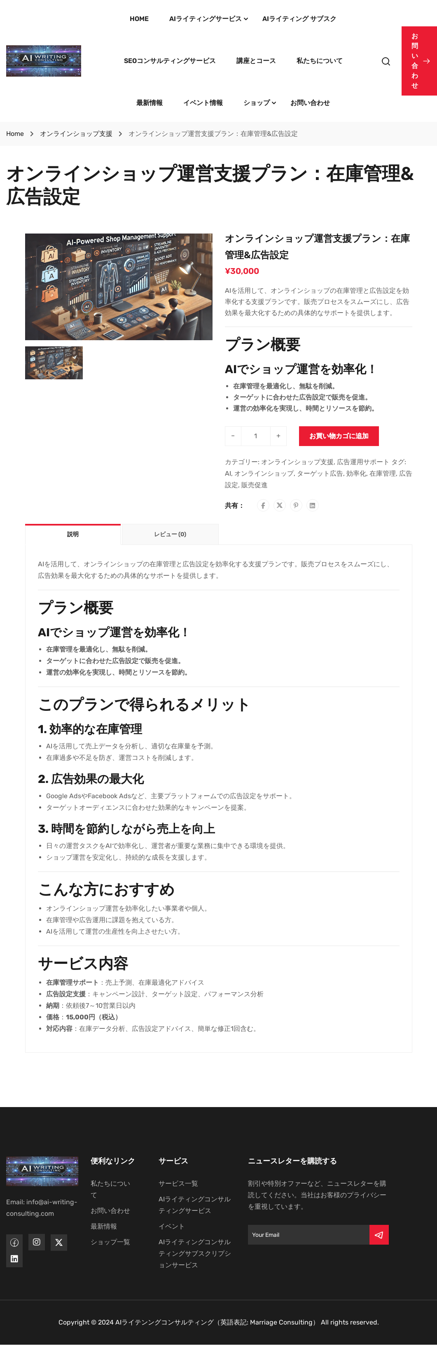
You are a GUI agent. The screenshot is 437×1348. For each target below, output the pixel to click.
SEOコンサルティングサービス (170, 61)
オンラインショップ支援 (76, 134)
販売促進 (254, 485)
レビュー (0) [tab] (170, 534)
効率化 (356, 473)
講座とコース (256, 61)
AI (228, 473)
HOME (139, 19)
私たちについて (320, 61)
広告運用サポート (363, 462)
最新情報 (149, 103)
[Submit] (379, 1235)
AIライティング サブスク (299, 19)
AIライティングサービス (205, 19)
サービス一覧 (178, 1183)
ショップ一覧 (110, 1242)
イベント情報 (203, 103)
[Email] (308, 1235)
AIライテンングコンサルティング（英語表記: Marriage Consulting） (217, 1322)
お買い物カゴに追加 (339, 436)
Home (15, 134)
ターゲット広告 (320, 473)
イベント (172, 1226)
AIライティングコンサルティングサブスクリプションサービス (195, 1253)
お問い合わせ (310, 103)
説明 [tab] (73, 534)
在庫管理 (382, 473)
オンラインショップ (264, 473)
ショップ (256, 103)
